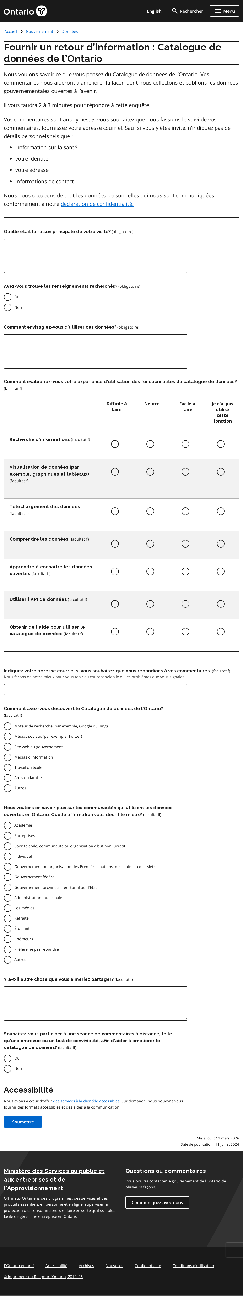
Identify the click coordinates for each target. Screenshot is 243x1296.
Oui (17, 296)
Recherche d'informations (40, 439)
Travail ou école (28, 767)
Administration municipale (38, 897)
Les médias (24, 908)
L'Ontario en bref (19, 1265)
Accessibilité (56, 1265)
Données (70, 31)
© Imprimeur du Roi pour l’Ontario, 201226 (43, 1276)
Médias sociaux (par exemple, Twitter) (48, 736)
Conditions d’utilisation (193, 1265)
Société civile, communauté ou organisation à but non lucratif (69, 846)
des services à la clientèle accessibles (86, 1101)
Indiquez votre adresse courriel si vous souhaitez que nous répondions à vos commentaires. (107, 670)
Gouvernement (39, 31)
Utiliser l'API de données (38, 599)
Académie (23, 825)
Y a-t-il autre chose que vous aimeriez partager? (59, 979)
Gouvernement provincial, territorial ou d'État (55, 887)
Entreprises (24, 835)
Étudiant (22, 928)
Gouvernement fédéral (34, 876)
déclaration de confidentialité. (97, 203)
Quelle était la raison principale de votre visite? (57, 231)
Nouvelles (114, 1265)
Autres (20, 788)
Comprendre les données (39, 539)
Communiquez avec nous (157, 1202)
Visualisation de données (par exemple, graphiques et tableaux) (49, 470)
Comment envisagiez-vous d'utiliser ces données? (60, 327)
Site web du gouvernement (38, 746)
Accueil (11, 31)
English (154, 11)
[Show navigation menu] (224, 11)
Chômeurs (23, 939)
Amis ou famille (28, 777)
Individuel (23, 856)
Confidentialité (148, 1265)
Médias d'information (33, 757)
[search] (187, 11)
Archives (86, 1265)
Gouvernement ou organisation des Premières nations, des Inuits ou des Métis (85, 866)
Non (18, 307)
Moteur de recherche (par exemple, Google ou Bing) (61, 726)
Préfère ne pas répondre (36, 949)
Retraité (21, 918)
